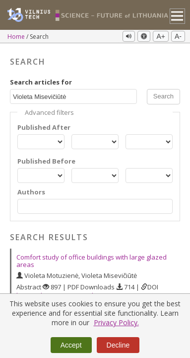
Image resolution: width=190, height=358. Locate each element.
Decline (118, 345)
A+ (160, 36)
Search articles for (41, 82)
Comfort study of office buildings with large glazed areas (91, 261)
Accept (71, 345)
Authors (31, 192)
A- (178, 36)
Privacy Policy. (116, 322)
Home (16, 36)
